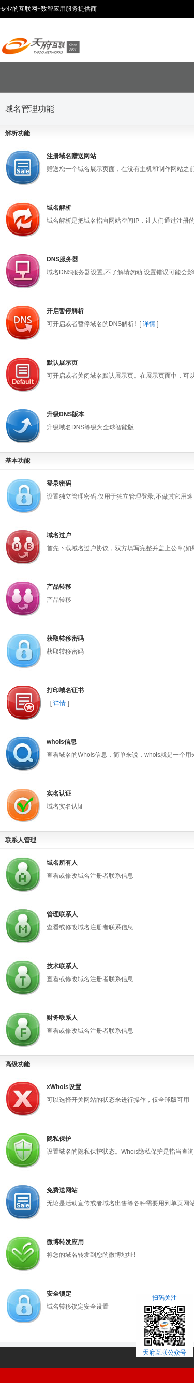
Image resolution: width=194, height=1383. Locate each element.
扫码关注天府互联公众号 (164, 1325)
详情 (149, 324)
